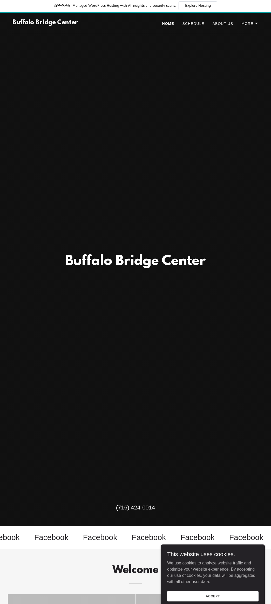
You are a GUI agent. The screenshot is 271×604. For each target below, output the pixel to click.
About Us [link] (223, 23)
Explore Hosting (198, 6)
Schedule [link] (193, 23)
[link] (45, 23)
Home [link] (168, 23)
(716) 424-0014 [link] (135, 507)
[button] (250, 23)
